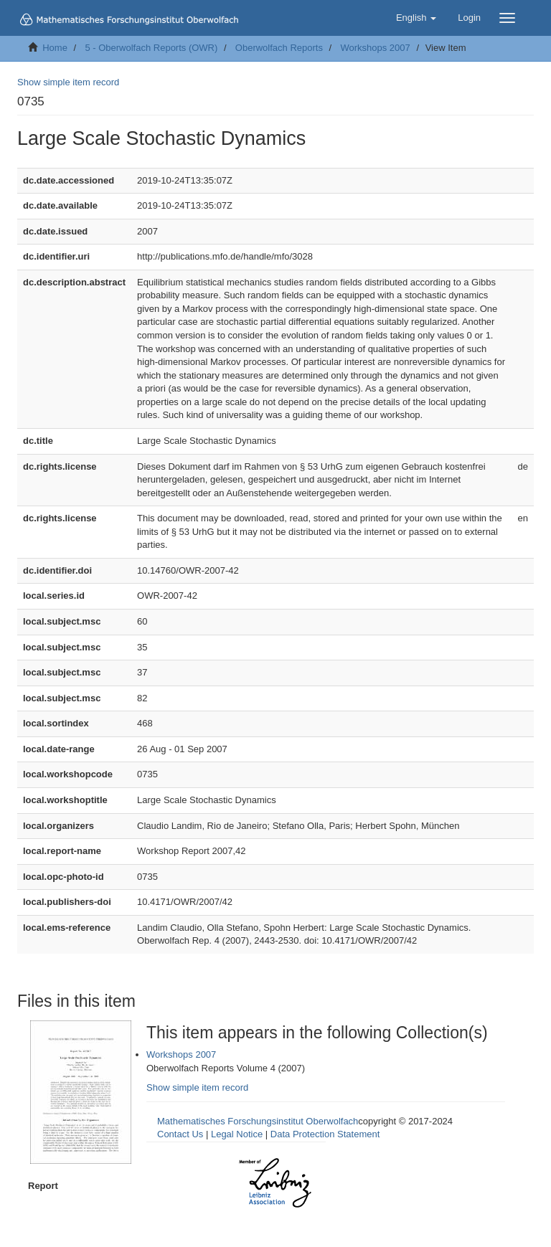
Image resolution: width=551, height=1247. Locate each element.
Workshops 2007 (375, 47)
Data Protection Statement (325, 1134)
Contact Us (180, 1134)
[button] (416, 18)
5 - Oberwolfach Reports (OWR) (151, 47)
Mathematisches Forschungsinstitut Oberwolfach (257, 1121)
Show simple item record (68, 82)
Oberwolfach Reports (279, 47)
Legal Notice (237, 1134)
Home (54, 47)
